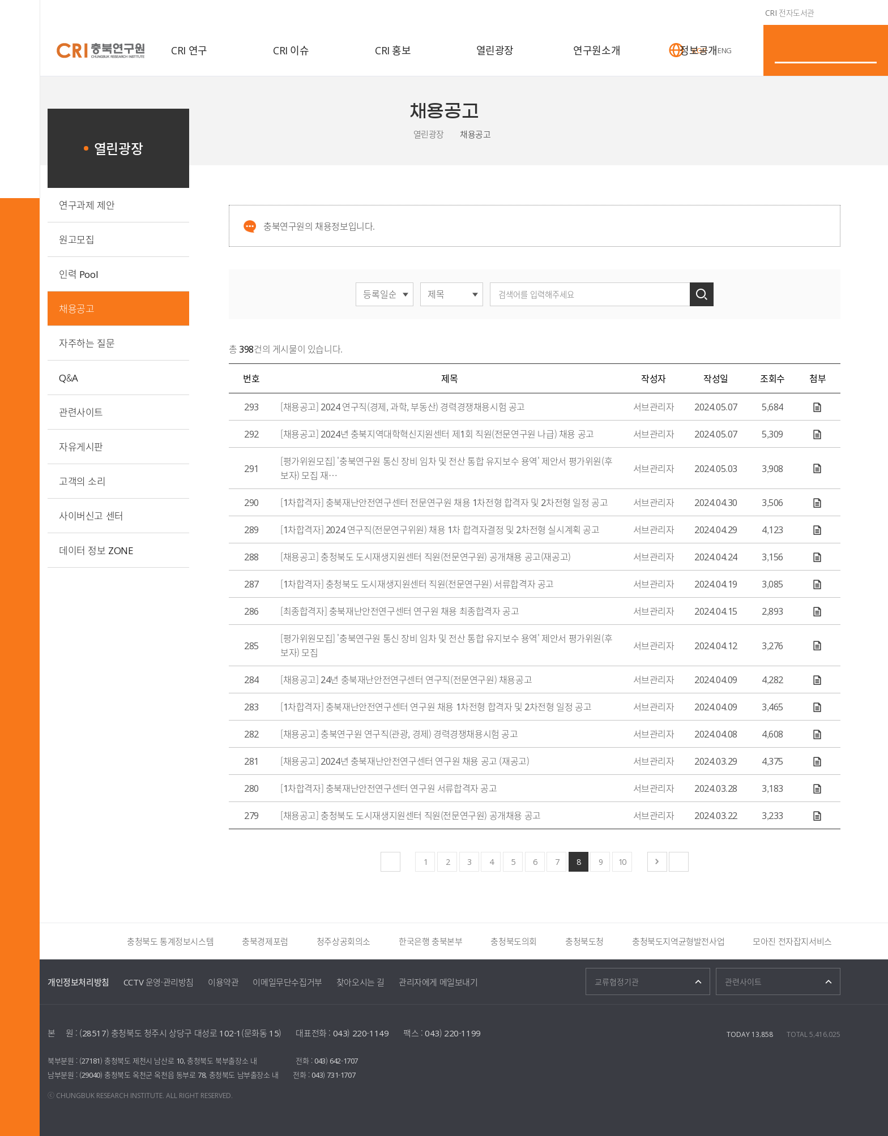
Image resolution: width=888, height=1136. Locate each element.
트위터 (817, 184)
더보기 (102, 941)
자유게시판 (81, 446)
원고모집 (76, 239)
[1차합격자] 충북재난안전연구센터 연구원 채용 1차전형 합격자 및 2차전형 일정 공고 (435, 706)
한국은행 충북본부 (430, 941)
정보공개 (698, 50)
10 (621, 861)
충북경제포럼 (265, 941)
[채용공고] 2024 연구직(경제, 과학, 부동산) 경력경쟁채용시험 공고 (402, 406)
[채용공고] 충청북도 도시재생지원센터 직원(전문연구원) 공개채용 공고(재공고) (425, 556)
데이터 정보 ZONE (96, 550)
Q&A (68, 377)
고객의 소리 (82, 481)
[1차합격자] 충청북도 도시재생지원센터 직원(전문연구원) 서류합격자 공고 (417, 583)
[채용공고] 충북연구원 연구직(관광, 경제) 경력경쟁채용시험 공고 (399, 733)
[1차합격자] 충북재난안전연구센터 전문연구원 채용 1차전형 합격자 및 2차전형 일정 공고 (444, 502)
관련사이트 (81, 412)
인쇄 (833, 184)
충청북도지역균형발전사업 (678, 941)
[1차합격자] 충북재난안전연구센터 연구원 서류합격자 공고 (388, 788)
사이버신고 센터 (91, 515)
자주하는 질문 (86, 343)
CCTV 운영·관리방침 (158, 982)
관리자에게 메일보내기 (438, 982)
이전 (54, 941)
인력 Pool (78, 274)
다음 (85, 941)
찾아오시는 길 (360, 982)
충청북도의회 (513, 941)
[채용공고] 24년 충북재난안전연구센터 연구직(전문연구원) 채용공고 (406, 679)
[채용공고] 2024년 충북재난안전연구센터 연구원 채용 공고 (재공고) (404, 761)
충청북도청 (584, 941)
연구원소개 (596, 50)
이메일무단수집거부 (287, 982)
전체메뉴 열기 (20, 20)
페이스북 (801, 184)
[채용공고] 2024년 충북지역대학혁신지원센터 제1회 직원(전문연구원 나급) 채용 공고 (437, 433)
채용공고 (475, 134)
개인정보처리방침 (78, 982)
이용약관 (223, 982)
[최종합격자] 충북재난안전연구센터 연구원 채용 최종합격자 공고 (399, 611)
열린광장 (495, 50)
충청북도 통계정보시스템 (170, 941)
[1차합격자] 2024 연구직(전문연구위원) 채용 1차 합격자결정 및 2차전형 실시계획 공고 (440, 529)
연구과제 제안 (86, 205)
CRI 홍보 (393, 50)
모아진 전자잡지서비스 (792, 941)
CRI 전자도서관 (789, 12)
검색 (702, 294)
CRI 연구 (189, 50)
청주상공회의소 (343, 941)
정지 (69, 941)
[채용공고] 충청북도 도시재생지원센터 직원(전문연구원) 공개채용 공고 (410, 815)
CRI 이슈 (291, 50)
